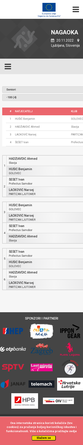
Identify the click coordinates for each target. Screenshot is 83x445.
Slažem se (44, 437)
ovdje (73, 431)
